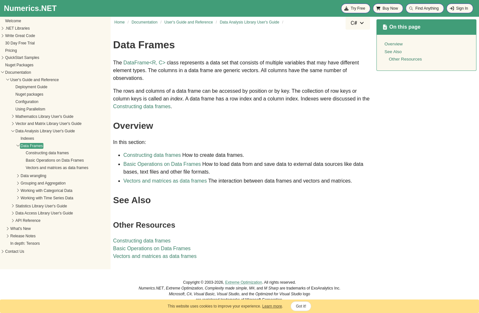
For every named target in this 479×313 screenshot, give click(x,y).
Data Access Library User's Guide (44, 213)
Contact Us (14, 251)
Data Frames (32, 146)
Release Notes (23, 236)
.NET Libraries (17, 28)
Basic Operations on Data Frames (55, 160)
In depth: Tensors (25, 243)
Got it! (301, 306)
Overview (393, 44)
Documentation (18, 72)
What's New (20, 228)
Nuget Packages (19, 65)
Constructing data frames (47, 153)
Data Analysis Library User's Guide (45, 131)
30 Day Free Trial (20, 43)
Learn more (272, 306)
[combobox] (358, 23)
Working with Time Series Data (47, 198)
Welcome (13, 21)
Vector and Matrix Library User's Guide (48, 123)
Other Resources (405, 59)
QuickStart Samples (22, 57)
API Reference (28, 220)
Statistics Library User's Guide (41, 206)
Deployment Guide (31, 87)
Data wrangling (33, 176)
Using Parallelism (30, 109)
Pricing (11, 50)
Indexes (27, 138)
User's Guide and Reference (34, 80)
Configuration (26, 102)
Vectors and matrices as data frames (57, 168)
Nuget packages (29, 94)
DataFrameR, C (144, 62)
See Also (393, 51)
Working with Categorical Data (46, 190)
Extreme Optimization (243, 282)
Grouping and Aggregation (43, 183)
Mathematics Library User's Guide (44, 116)
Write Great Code (20, 35)
